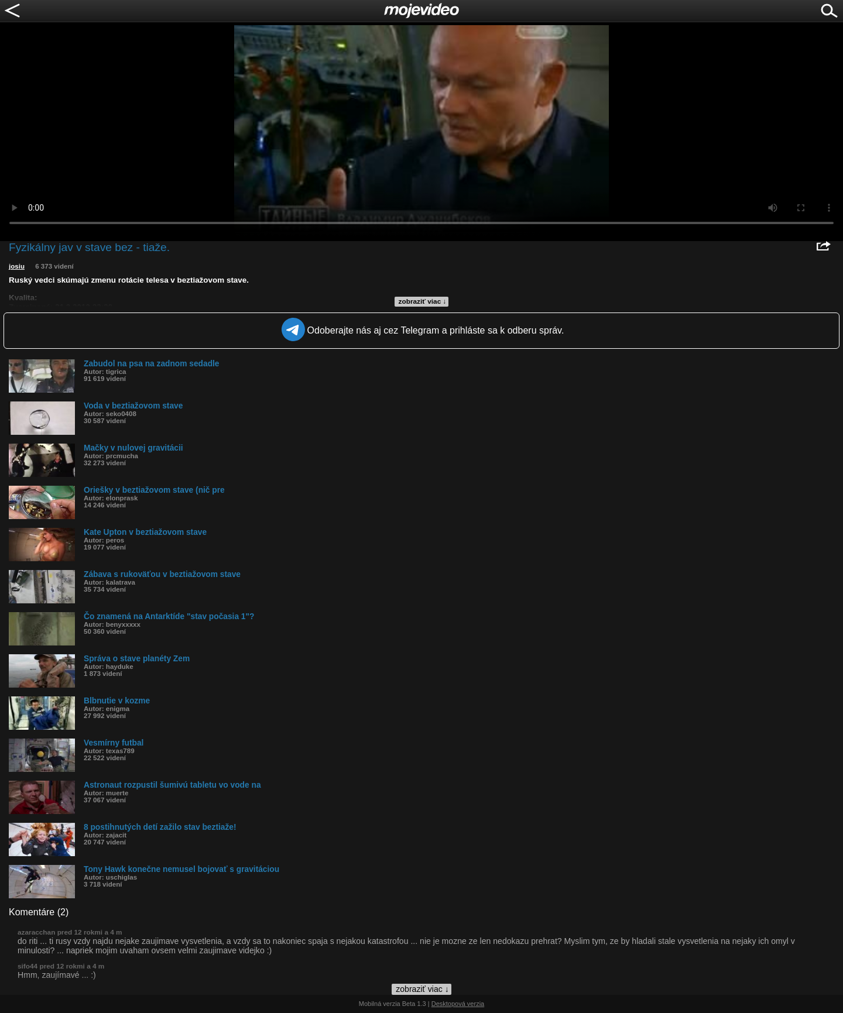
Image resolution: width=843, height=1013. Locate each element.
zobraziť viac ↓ (423, 301)
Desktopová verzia (458, 1003)
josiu (17, 266)
